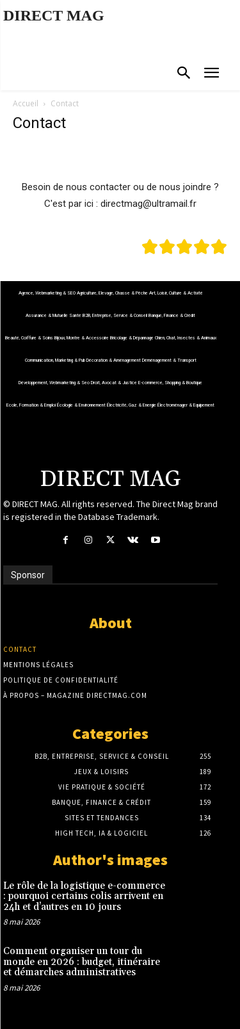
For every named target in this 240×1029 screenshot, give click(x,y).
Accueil (25, 103)
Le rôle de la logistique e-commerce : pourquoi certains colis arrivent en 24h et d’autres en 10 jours (84, 896)
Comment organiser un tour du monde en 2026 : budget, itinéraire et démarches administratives (81, 961)
